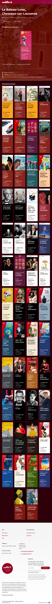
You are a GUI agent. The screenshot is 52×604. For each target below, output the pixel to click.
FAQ (3, 538)
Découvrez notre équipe (7, 595)
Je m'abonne (45, 568)
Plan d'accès (7, 21)
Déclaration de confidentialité (8, 601)
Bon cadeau (4, 533)
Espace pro (29, 535)
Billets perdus (5, 535)
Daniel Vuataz (41, 564)
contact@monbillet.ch (27, 551)
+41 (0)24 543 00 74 (26, 554)
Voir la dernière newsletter (33, 572)
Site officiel (19, 21)
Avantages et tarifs (30, 533)
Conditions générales (19, 601)
